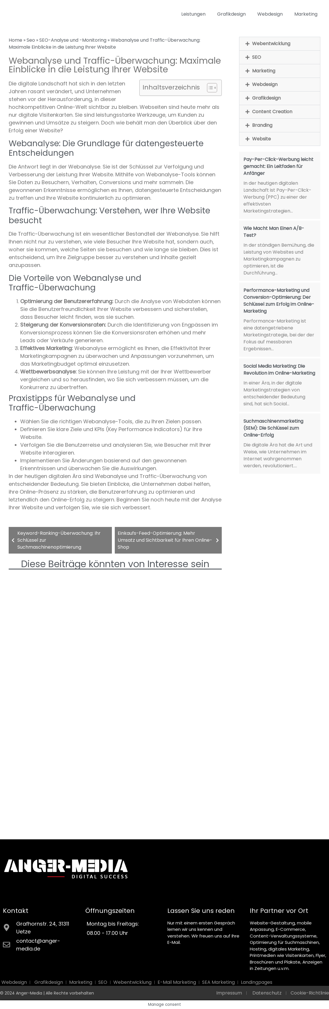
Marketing (305, 14)
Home (15, 40)
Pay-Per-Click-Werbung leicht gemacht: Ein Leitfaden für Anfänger (278, 166)
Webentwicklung (271, 43)
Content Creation (272, 111)
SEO (256, 57)
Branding (262, 125)
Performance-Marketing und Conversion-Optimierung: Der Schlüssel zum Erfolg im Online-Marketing (278, 300)
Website (261, 138)
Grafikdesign (231, 14)
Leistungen (193, 14)
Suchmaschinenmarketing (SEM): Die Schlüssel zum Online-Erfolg (273, 428)
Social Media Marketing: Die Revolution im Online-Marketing (279, 369)
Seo (31, 40)
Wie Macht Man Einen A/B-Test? (273, 232)
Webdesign (270, 14)
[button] (279, 43)
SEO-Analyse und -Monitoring (72, 40)
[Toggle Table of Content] (209, 88)
